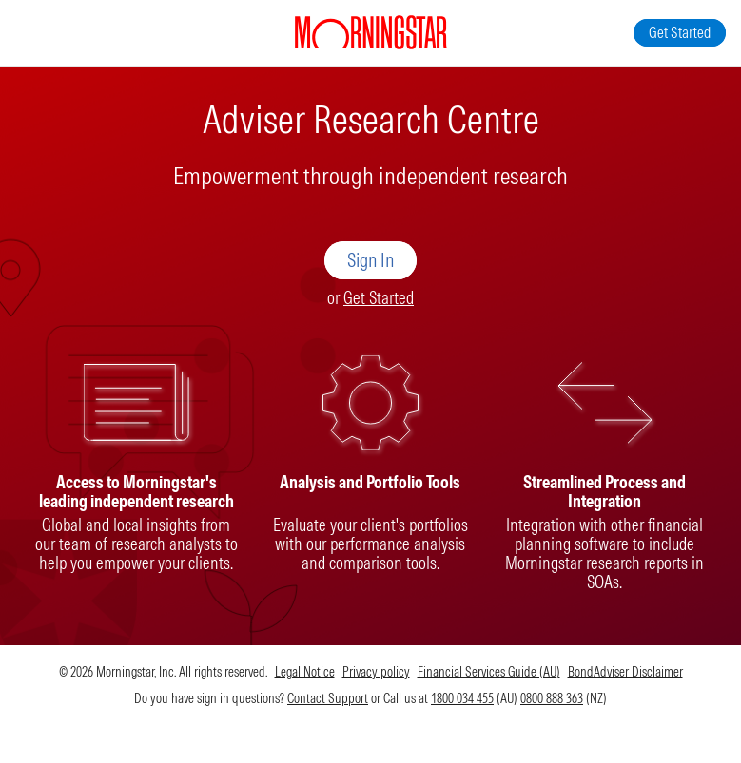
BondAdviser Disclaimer (625, 671)
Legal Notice (305, 671)
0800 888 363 (551, 698)
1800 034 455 (462, 698)
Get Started (378, 298)
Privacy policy (376, 671)
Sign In (370, 260)
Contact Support (327, 698)
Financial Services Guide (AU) (489, 671)
